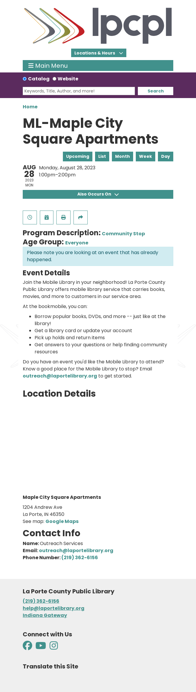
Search (156, 91)
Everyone (76, 242)
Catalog (39, 78)
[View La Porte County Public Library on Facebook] (28, 647)
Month (122, 156)
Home (30, 106)
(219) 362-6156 (79, 557)
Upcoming (77, 156)
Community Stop (123, 233)
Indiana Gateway (45, 615)
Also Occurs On (98, 194)
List (102, 156)
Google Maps (62, 521)
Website (68, 78)
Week (145, 156)
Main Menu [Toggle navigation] (48, 65)
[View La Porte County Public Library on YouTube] (40, 647)
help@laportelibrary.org (53, 608)
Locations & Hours (95, 53)
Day (165, 156)
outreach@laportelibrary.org (60, 376)
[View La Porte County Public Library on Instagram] (54, 647)
